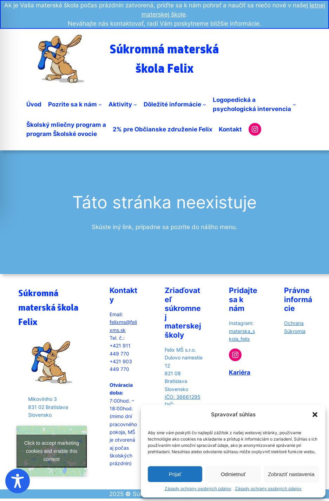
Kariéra (239, 372)
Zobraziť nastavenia (291, 474)
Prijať (175, 474)
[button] (314, 414)
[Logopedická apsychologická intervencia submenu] (294, 104)
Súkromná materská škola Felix (48, 307)
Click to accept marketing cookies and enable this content (51, 451)
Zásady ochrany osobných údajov (198, 488)
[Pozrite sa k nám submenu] (100, 104)
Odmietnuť (233, 474)
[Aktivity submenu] (135, 104)
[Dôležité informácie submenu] (204, 104)
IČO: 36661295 (182, 397)
